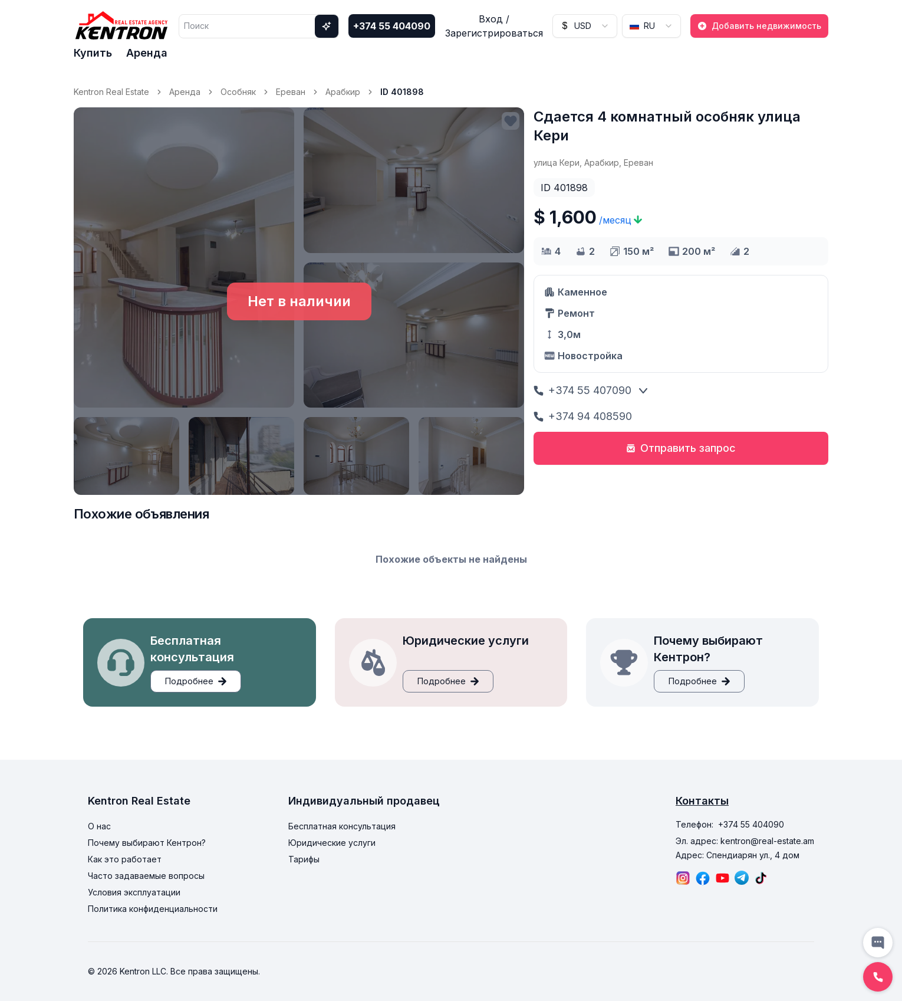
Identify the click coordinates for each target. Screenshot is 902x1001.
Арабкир (342, 92)
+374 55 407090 (582, 390)
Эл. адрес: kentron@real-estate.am (745, 841)
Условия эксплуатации (134, 892)
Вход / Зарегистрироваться (494, 26)
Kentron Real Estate (111, 92)
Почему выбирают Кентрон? (147, 843)
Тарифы (304, 859)
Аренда (146, 53)
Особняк (238, 92)
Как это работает (125, 859)
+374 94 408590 (583, 416)
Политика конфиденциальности (153, 909)
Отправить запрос (681, 448)
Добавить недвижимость (759, 26)
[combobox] (584, 26)
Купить (93, 53)
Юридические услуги (332, 843)
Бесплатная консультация (342, 826)
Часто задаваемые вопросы (146, 876)
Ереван (290, 92)
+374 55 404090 (391, 26)
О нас (99, 826)
